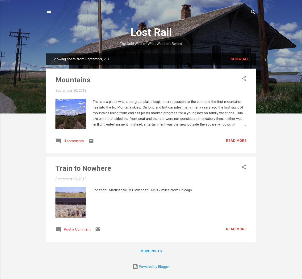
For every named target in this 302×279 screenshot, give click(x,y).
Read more (236, 141)
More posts (151, 251)
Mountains (72, 80)
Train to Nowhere (83, 168)
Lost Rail (151, 32)
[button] (244, 79)
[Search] (253, 13)
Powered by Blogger (151, 267)
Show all (240, 59)
